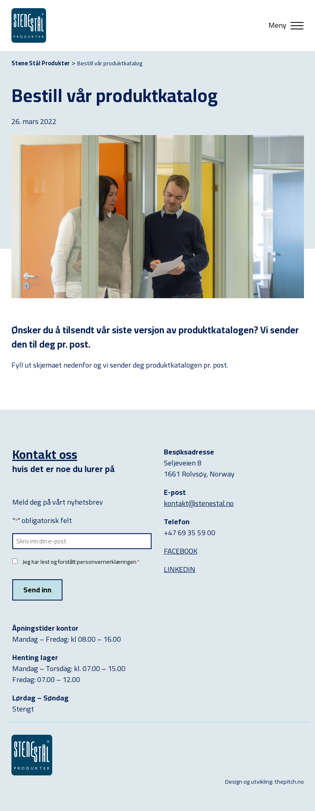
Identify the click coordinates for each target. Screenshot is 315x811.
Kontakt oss (44, 454)
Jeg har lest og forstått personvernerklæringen (80, 562)
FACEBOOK (180, 551)
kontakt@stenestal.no (199, 503)
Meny (277, 25)
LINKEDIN (179, 569)
